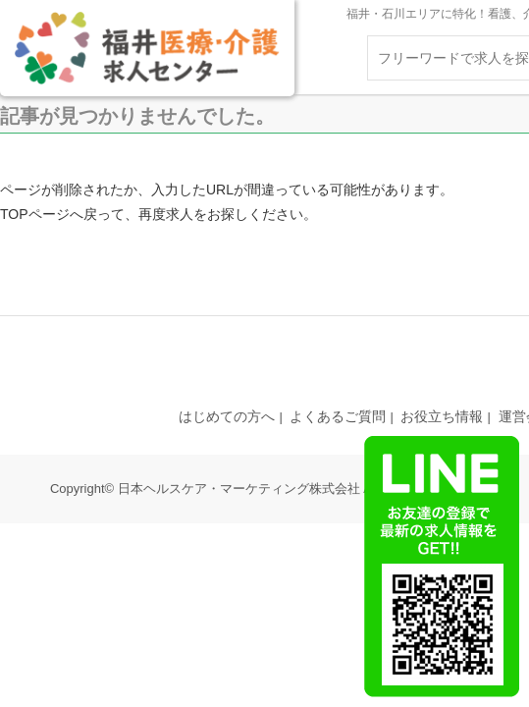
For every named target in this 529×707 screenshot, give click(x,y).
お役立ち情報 (441, 416)
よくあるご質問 (338, 416)
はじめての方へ (227, 416)
